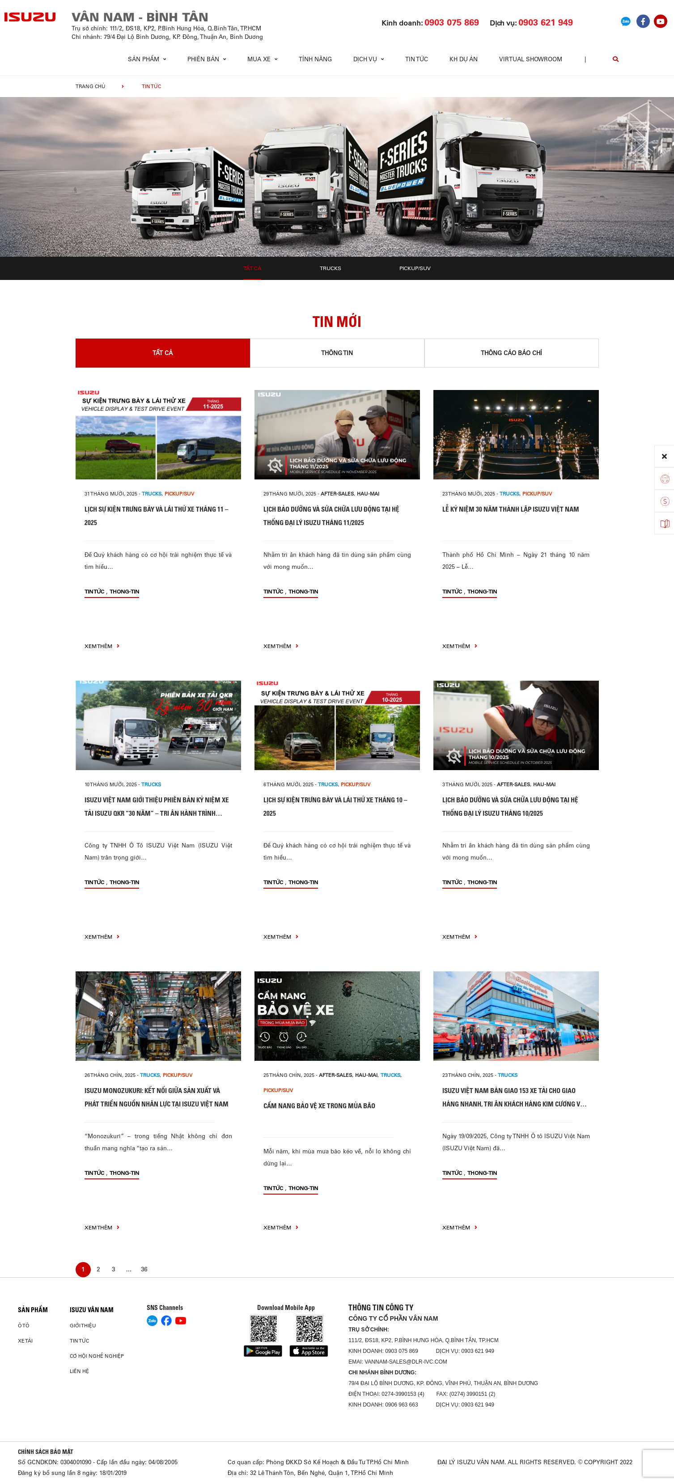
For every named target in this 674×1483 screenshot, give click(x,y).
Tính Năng (315, 59)
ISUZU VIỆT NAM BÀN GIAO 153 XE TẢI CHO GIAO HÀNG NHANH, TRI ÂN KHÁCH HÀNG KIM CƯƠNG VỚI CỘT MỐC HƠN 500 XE (514, 1104)
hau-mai (368, 493)
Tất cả (252, 268)
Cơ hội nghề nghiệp (97, 1356)
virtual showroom (530, 59)
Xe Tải (25, 1340)
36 (144, 1269)
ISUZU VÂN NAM (92, 1310)
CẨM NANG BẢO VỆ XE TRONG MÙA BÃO (319, 1106)
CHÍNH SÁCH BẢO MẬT (45, 1451)
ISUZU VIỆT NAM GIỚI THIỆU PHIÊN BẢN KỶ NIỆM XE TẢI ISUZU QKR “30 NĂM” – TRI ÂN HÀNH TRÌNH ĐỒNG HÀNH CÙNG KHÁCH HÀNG (157, 813)
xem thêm (102, 646)
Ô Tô (24, 1325)
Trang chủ (91, 86)
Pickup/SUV (415, 268)
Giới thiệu (83, 1325)
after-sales (337, 493)
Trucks (330, 268)
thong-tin (124, 591)
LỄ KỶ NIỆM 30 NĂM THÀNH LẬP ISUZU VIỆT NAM (510, 509)
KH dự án (463, 59)
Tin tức (416, 59)
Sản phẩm (33, 1310)
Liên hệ (79, 1371)
